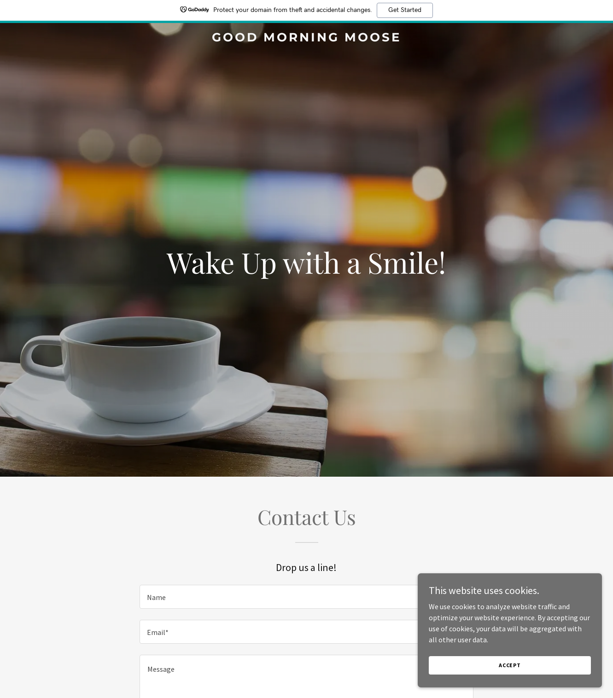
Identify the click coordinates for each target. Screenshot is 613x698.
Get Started (404, 10)
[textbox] (306, 597)
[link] (307, 38)
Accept (510, 665)
